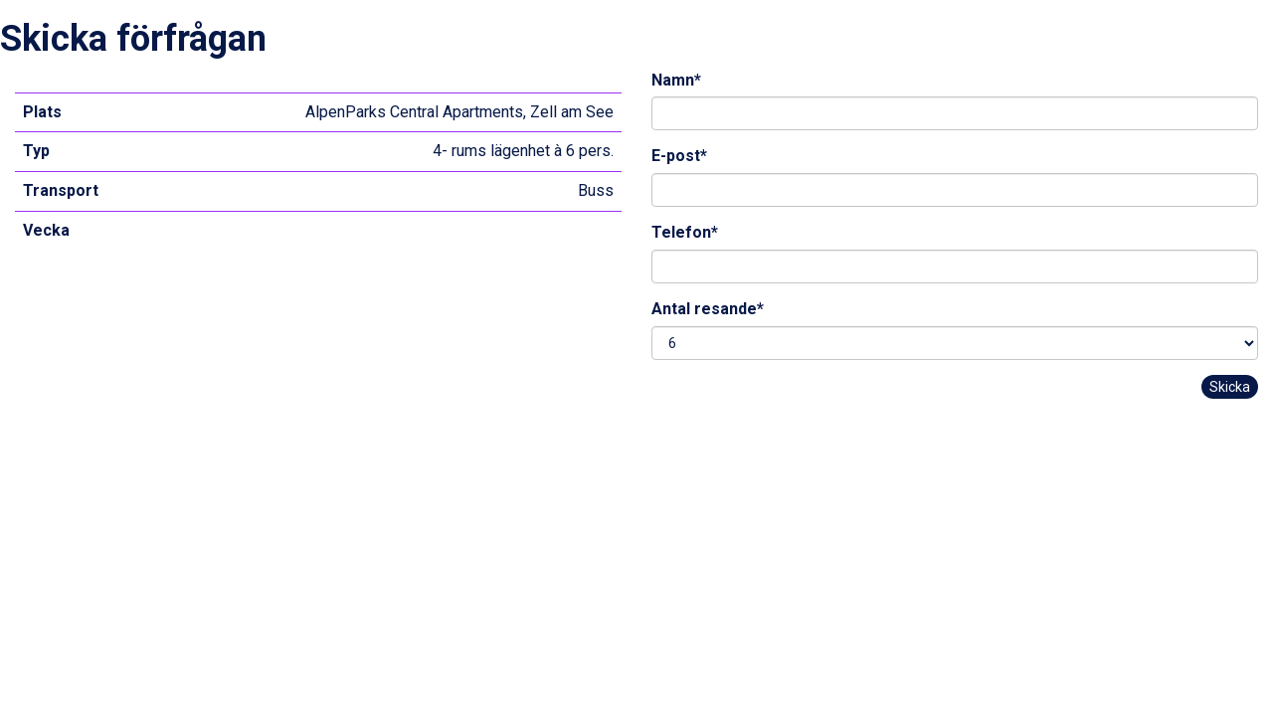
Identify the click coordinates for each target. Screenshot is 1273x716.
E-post (679, 155)
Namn (676, 80)
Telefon (684, 232)
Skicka (1229, 387)
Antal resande (707, 308)
